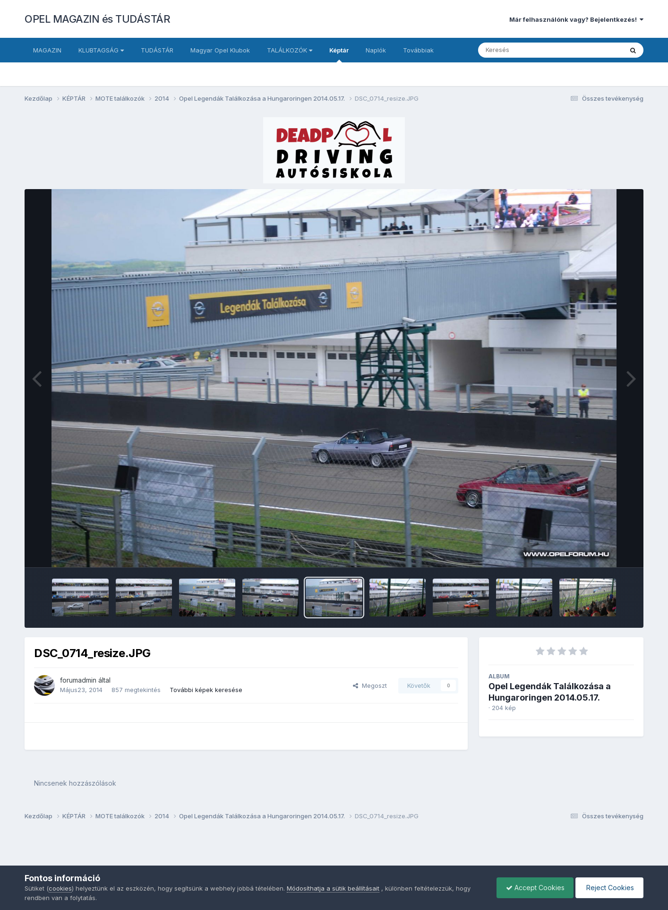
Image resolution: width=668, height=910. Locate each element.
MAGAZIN (47, 50)
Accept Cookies (533, 888)
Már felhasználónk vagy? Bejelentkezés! (576, 19)
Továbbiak (418, 50)
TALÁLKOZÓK (289, 50)
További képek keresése (206, 689)
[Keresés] (524, 50)
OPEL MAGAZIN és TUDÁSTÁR (97, 19)
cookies (60, 888)
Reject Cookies (609, 888)
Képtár (339, 54)
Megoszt (370, 685)
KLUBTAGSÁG (101, 50)
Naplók (376, 50)
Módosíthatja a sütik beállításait (333, 888)
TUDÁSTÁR (157, 50)
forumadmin (78, 680)
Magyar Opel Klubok (220, 50)
